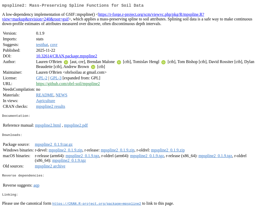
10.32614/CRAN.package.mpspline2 (66, 57)
